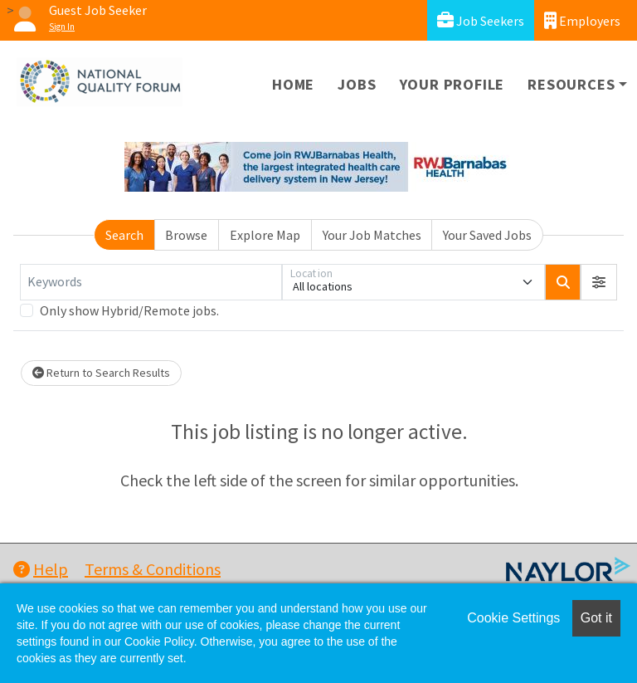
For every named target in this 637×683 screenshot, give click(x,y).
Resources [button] (571, 84)
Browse (186, 235)
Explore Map (265, 235)
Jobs (357, 84)
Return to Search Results (101, 372)
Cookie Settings (513, 618)
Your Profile (452, 84)
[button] (599, 282)
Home (293, 84)
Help (40, 569)
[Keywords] (151, 282)
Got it (596, 618)
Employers (582, 20)
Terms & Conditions (153, 569)
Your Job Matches (372, 235)
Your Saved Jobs (487, 235)
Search (124, 235)
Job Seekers (480, 20)
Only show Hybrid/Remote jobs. (129, 310)
